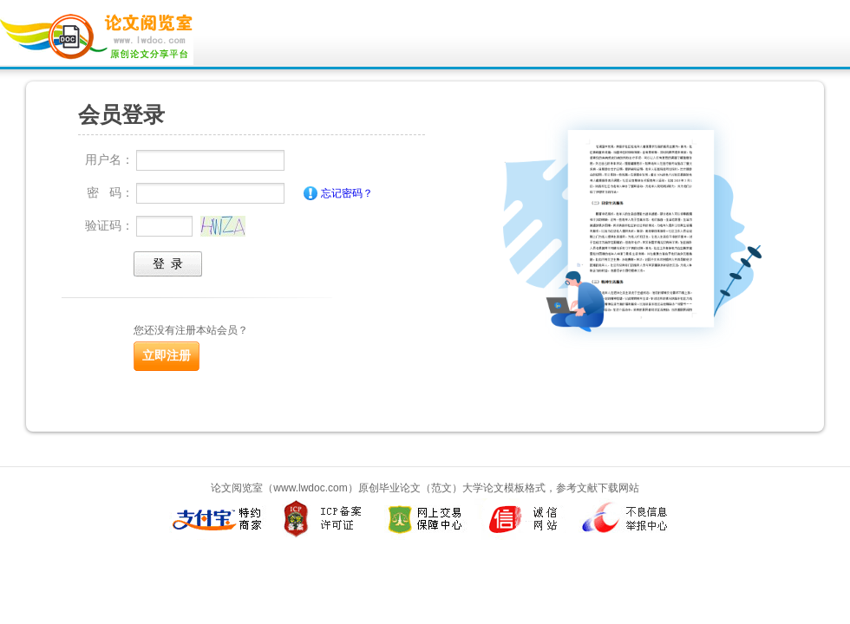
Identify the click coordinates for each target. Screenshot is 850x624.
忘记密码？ (347, 193)
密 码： (110, 192)
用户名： (109, 159)
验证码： (109, 225)
